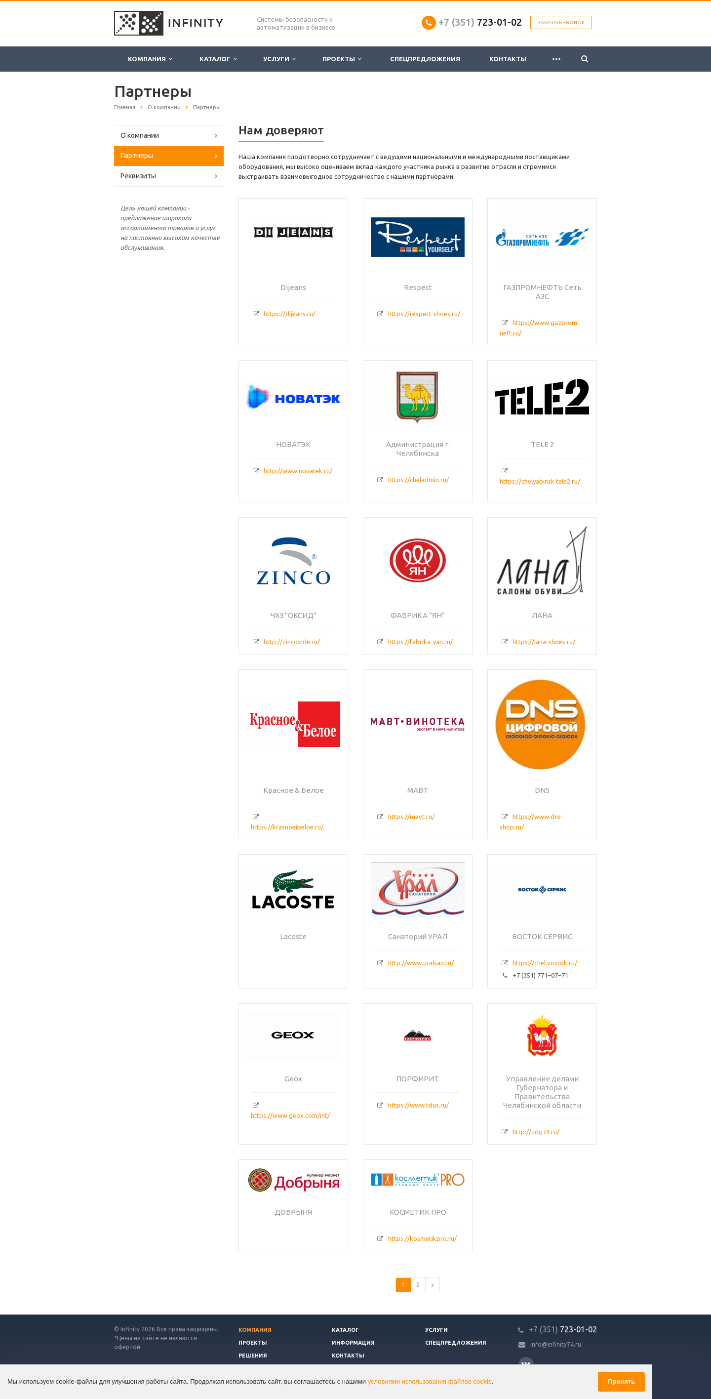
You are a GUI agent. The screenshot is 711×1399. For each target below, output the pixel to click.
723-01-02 (480, 22)
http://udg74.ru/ (536, 1131)
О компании (139, 135)
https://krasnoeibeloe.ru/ (287, 826)
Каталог (218, 59)
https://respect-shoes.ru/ (424, 313)
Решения (252, 1355)
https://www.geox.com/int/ (290, 1115)
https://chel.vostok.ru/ (545, 962)
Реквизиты (138, 176)
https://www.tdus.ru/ (418, 1105)
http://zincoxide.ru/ (292, 641)
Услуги (279, 59)
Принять (621, 1381)
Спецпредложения (425, 58)
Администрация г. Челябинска (418, 448)
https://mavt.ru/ (411, 816)
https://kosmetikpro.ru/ (422, 1238)
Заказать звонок (561, 22)
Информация (353, 1343)
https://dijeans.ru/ (290, 313)
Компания (150, 59)
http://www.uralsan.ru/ (421, 962)
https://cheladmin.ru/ (418, 479)
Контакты (507, 58)
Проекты (341, 59)
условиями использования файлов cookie (430, 1381)
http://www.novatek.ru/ (298, 470)
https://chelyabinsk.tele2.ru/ (540, 481)
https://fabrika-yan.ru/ (420, 641)
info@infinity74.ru (555, 1344)
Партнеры (136, 156)
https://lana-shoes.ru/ (544, 641)
